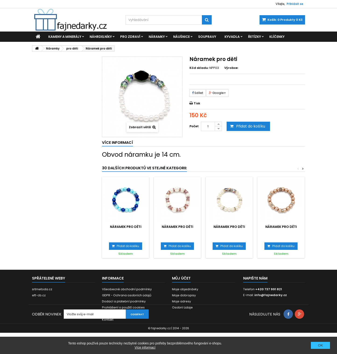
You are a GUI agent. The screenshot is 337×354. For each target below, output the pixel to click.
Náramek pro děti (125, 226)
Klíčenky (276, 36)
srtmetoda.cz (42, 289)
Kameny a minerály (64, 36)
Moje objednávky (185, 289)
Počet (194, 126)
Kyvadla (232, 36)
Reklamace (110, 313)
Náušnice (181, 36)
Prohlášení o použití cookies (123, 307)
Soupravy (207, 36)
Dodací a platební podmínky (124, 301)
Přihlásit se (295, 4)
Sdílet (197, 93)
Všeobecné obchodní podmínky (127, 289)
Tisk (197, 103)
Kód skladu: (199, 68)
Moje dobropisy (184, 295)
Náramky (157, 36)
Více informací (145, 347)
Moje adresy (181, 301)
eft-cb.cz (39, 295)
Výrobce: (231, 68)
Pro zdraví (130, 36)
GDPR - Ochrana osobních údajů (126, 295)
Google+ (217, 93)
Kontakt (107, 319)
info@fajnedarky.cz (270, 295)
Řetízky (254, 36)
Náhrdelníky (101, 36)
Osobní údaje (182, 307)
